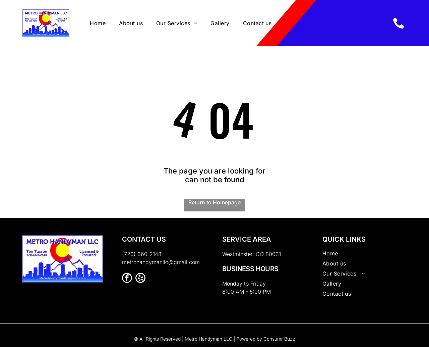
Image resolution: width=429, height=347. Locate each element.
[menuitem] (97, 23)
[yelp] (140, 279)
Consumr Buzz (279, 339)
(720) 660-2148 (142, 254)
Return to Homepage (214, 202)
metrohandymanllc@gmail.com (161, 262)
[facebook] (127, 279)
